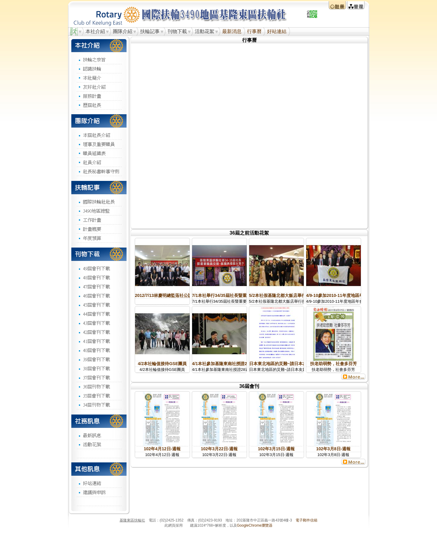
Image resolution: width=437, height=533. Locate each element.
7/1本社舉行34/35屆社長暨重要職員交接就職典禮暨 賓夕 (245, 295)
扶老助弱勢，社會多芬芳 (333, 363)
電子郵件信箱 (306, 520)
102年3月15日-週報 (276, 448)
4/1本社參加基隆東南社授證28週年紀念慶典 (233, 363)
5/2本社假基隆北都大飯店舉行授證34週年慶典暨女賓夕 (301, 295)
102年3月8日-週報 (333, 448)
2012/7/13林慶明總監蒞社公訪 (163, 295)
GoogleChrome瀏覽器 (255, 525)
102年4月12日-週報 (162, 448)
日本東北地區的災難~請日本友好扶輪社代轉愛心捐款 (299, 363)
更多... (353, 377)
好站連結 (276, 31)
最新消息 (232, 31)
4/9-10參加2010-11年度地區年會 (337, 295)
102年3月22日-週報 (219, 448)
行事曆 (254, 31)
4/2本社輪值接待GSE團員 (162, 363)
